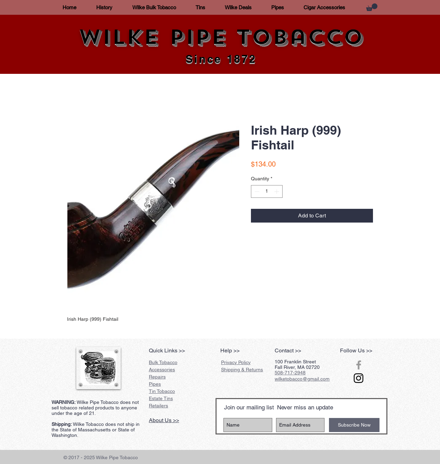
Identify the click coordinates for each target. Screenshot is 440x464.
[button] (371, 7)
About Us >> (164, 420)
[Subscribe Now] (354, 425)
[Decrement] (256, 191)
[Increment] (277, 191)
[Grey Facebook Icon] (359, 365)
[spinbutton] (267, 191)
